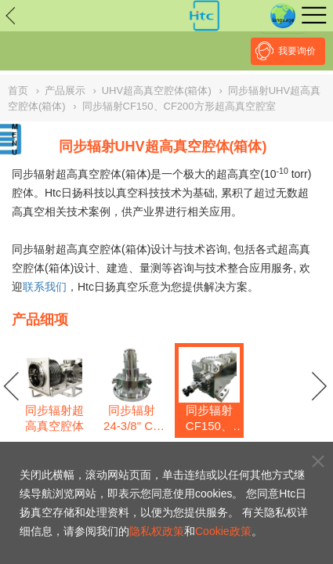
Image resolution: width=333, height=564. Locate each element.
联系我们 (45, 286)
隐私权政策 (156, 531)
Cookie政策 (223, 531)
